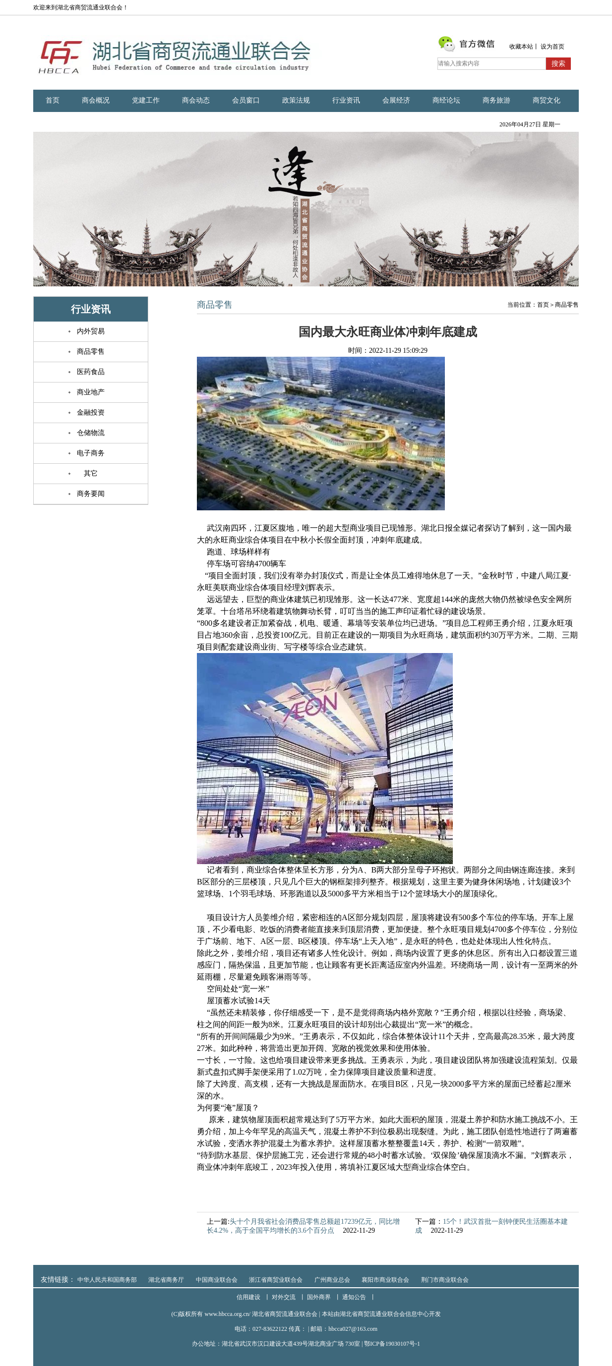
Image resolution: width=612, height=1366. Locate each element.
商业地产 (91, 392)
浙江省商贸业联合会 (276, 1279)
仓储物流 (91, 433)
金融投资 (91, 412)
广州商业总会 (332, 1279)
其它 (91, 473)
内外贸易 (91, 331)
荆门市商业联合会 (445, 1279)
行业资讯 (346, 100)
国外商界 (319, 1297)
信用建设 (248, 1297)
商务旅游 (496, 100)
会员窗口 (246, 100)
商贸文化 (546, 100)
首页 (53, 100)
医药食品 (91, 372)
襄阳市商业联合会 (385, 1279)
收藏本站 (521, 46)
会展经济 (396, 100)
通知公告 (354, 1297)
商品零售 (91, 351)
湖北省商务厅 (166, 1279)
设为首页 (552, 46)
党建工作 (146, 100)
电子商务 (91, 453)
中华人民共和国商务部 (107, 1279)
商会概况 (96, 100)
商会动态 (196, 100)
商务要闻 (91, 493)
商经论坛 (446, 100)
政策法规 (296, 100)
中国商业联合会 (217, 1279)
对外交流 (284, 1297)
